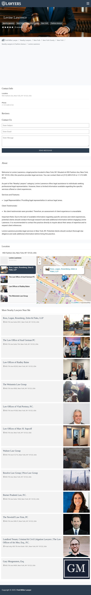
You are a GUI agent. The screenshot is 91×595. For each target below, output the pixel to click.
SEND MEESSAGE (45, 150)
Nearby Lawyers (8, 23)
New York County (32, 23)
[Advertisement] (45, 64)
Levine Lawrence (34, 44)
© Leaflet (75, 302)
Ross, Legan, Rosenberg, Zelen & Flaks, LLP (63, 270)
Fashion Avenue (56, 23)
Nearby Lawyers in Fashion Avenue (14, 44)
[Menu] (88, 3)
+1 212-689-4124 (8, 105)
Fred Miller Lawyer (11, 40)
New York (20, 23)
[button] (63, 278)
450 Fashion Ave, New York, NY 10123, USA (17, 96)
